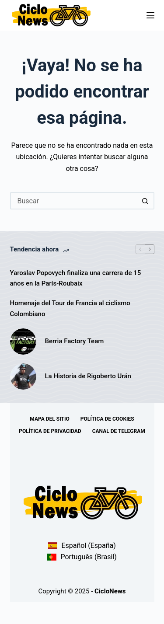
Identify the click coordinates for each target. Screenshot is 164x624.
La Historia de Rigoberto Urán (88, 376)
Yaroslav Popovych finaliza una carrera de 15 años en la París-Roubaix (75, 278)
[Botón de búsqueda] (145, 200)
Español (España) (82, 545)
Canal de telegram (118, 431)
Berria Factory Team (74, 341)
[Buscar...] (73, 200)
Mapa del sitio (49, 419)
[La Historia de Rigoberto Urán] (23, 376)
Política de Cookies (107, 419)
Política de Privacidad (50, 431)
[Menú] (150, 15)
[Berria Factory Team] (23, 341)
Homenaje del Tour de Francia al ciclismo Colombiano (70, 308)
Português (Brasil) (82, 557)
